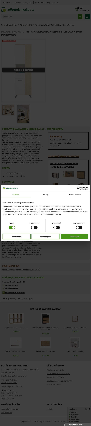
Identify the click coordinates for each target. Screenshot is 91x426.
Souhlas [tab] (15, 195)
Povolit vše (74, 236)
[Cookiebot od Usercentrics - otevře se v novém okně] (78, 188)
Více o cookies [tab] (75, 195)
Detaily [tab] (45, 195)
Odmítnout (16, 236)
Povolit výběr (45, 236)
